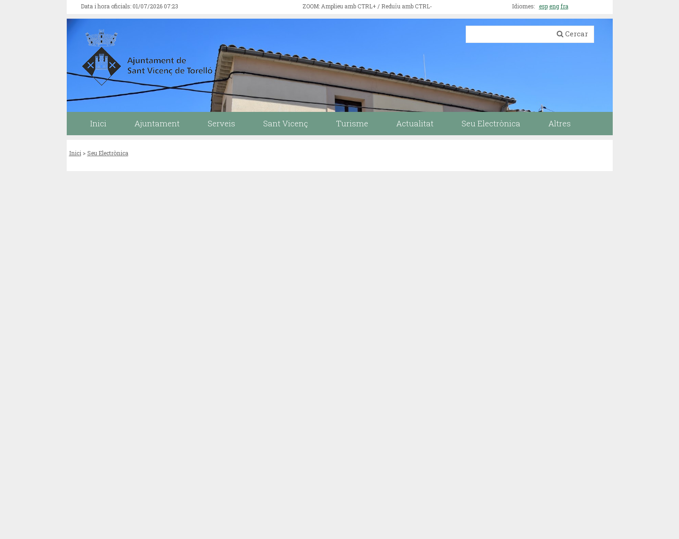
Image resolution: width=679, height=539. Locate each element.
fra (564, 6)
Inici (75, 153)
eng (554, 6)
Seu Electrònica (107, 153)
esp (543, 6)
